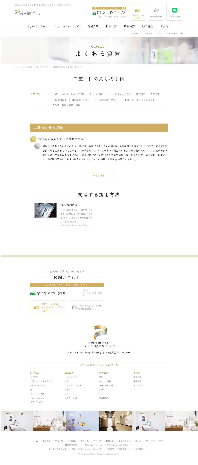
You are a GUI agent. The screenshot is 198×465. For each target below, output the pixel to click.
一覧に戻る (99, 175)
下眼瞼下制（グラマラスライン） (140, 100)
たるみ (68, 392)
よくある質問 (146, 33)
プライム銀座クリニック (99, 339)
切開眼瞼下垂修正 (81, 100)
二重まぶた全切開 (122, 94)
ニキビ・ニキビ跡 (73, 388)
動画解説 (147, 26)
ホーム (17, 67)
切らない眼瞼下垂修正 (106, 100)
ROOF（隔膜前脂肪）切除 (66, 105)
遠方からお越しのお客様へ (117, 447)
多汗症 (102, 392)
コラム (158, 33)
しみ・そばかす (72, 379)
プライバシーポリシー (174, 33)
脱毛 (101, 379)
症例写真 (129, 26)
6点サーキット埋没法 (73, 94)
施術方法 (93, 26)
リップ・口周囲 (37, 396)
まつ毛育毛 (138, 388)
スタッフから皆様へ (95, 451)
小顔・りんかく (37, 400)
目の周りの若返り (38, 388)
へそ (101, 396)
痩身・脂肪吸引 (106, 388)
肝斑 (67, 384)
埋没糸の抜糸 (60, 100)
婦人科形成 (104, 400)
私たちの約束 (77, 451)
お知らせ (134, 33)
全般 (55, 94)
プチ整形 (34, 379)
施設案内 (111, 451)
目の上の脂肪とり (98, 94)
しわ (67, 396)
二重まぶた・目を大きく (41, 384)
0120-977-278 (59, 295)
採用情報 (122, 451)
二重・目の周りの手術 (46, 67)
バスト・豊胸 (105, 384)
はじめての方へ (36, 26)
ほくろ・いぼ (71, 400)
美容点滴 (137, 379)
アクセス (165, 26)
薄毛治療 (137, 384)
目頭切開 (140, 94)
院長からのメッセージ (93, 447)
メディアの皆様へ (137, 451)
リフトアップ (36, 404)
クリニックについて (66, 26)
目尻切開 (155, 94)
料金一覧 (111, 26)
